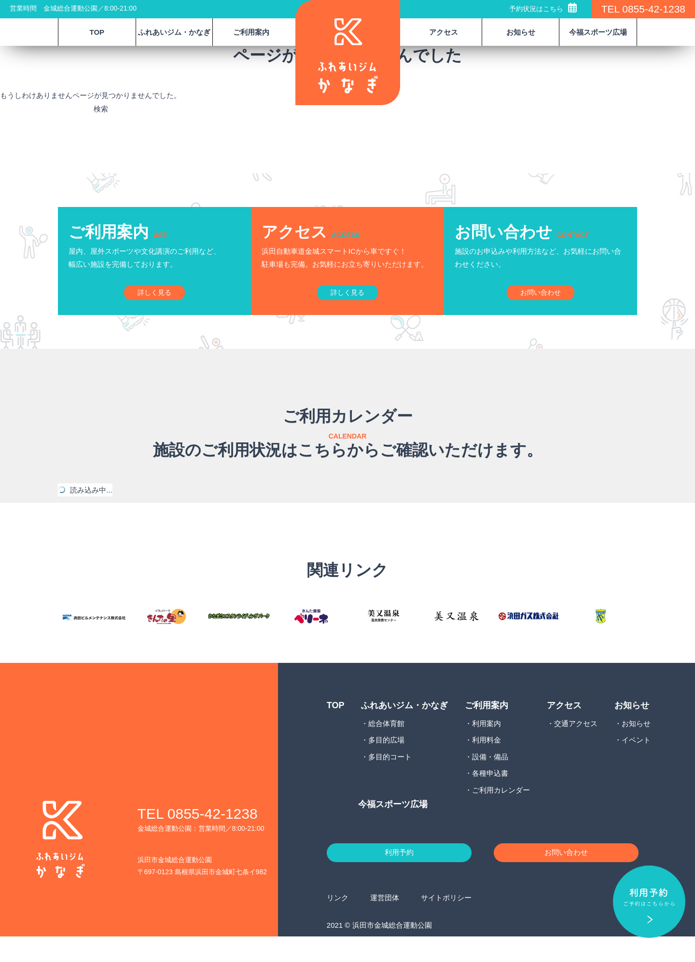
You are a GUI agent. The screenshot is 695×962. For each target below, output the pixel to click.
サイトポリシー (446, 923)
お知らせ (636, 745)
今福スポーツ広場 (598, 32)
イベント (636, 761)
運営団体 (384, 923)
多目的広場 (386, 761)
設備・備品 (490, 778)
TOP (97, 32)
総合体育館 (386, 745)
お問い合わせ (566, 876)
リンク (337, 923)
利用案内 (486, 745)
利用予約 (399, 876)
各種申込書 (490, 795)
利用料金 (486, 761)
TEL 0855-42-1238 (643, 8)
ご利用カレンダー (501, 811)
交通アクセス (576, 745)
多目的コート (390, 778)
